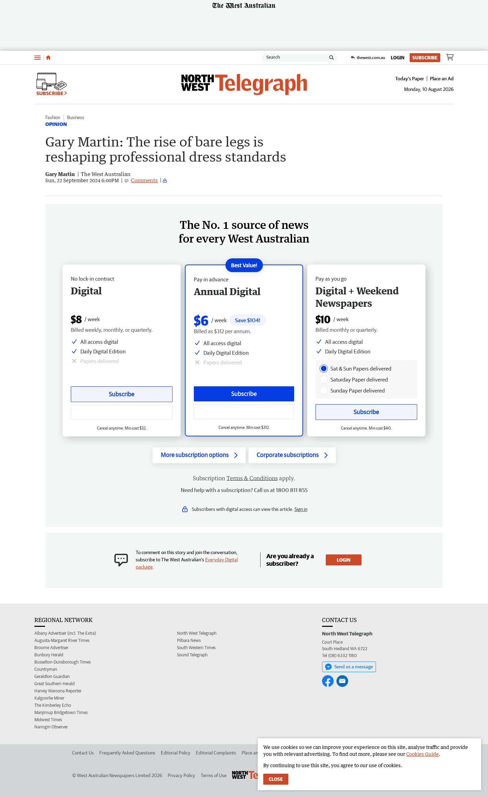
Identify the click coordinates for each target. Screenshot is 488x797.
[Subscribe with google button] (122, 412)
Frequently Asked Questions (127, 752)
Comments (144, 180)
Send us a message (349, 667)
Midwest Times (48, 719)
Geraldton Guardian (52, 676)
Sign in (301, 509)
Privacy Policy (181, 775)
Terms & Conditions (252, 478)
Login (397, 57)
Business (75, 117)
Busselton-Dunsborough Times (62, 662)
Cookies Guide (422, 754)
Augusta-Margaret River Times (61, 640)
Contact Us (83, 752)
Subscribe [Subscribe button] (121, 394)
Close (276, 779)
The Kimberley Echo (52, 705)
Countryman (45, 669)
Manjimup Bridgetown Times (61, 712)
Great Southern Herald (54, 683)
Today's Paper (409, 78)
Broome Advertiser (51, 647)
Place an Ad (442, 78)
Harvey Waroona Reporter (57, 690)
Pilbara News (189, 640)
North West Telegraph (197, 633)
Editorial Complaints (216, 752)
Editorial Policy (175, 752)
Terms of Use (213, 775)
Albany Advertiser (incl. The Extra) (65, 633)
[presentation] (324, 368)
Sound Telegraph (192, 654)
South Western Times (196, 647)
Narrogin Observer (51, 726)
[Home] (48, 58)
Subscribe (424, 57)
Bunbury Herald (48, 654)
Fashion (52, 117)
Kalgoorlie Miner (49, 698)
